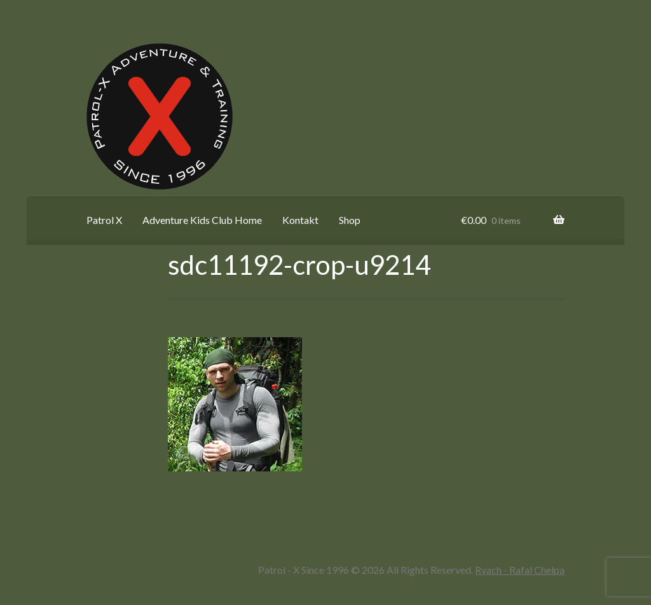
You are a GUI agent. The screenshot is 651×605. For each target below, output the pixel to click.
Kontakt (300, 220)
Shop (349, 220)
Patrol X (104, 220)
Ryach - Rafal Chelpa (520, 570)
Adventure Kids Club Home (202, 220)
